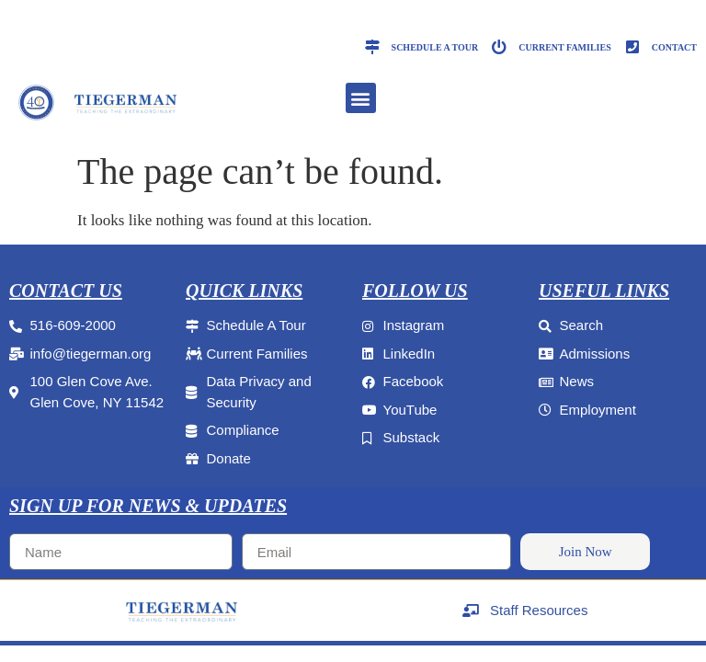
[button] (361, 98)
